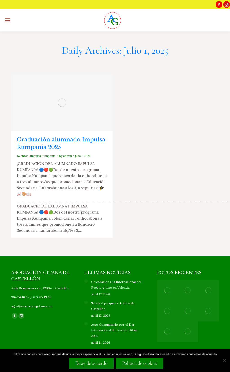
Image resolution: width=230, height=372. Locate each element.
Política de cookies (139, 363)
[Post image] (86, 281)
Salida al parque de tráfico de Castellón (113, 306)
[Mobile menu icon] (7, 20)
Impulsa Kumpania (42, 156)
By (65, 156)
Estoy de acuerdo (91, 363)
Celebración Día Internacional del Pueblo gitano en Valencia (116, 285)
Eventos (23, 156)
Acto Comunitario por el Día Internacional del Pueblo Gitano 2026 (115, 330)
